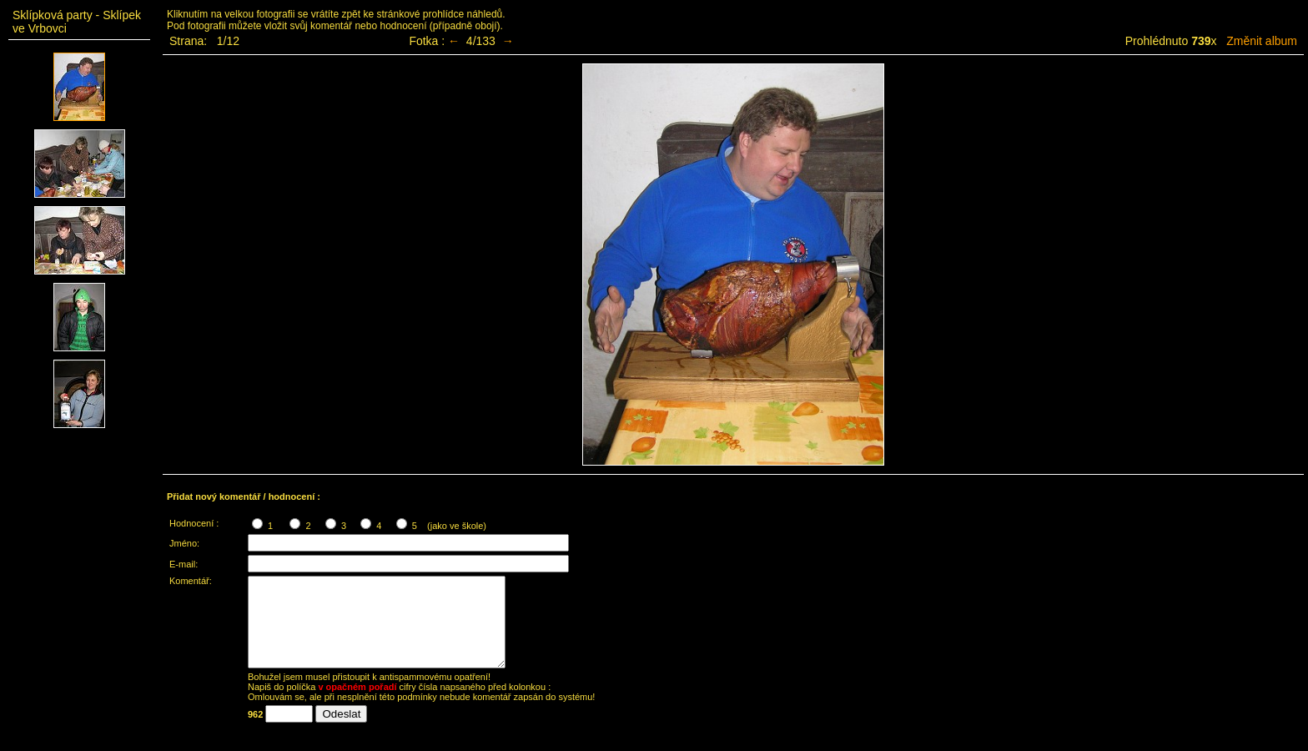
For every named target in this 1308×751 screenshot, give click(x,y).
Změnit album (1261, 41)
